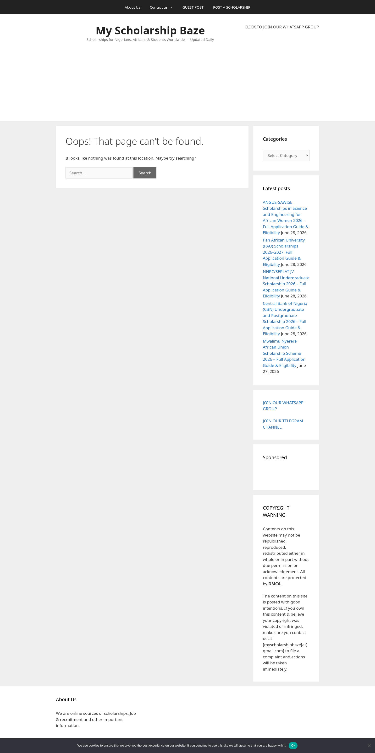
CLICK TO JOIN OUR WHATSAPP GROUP (282, 27)
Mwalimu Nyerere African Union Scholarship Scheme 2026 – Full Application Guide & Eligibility (284, 353)
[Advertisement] (282, 75)
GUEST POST (193, 7)
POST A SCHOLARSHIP (231, 7)
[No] (369, 745)
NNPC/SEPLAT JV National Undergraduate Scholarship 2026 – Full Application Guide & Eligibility (286, 284)
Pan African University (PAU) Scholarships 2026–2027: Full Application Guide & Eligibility (284, 252)
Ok (293, 745)
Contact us (164, 7)
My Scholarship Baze (150, 30)
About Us (132, 7)
